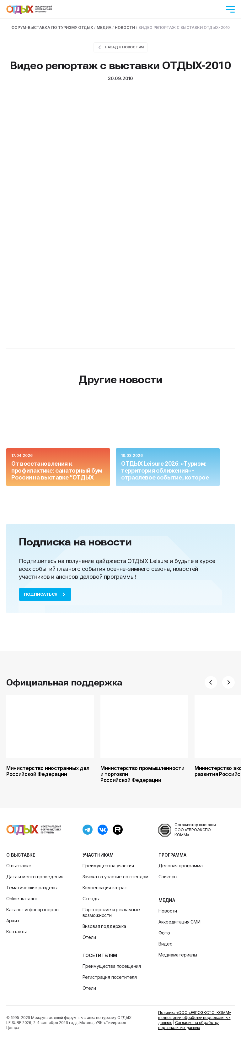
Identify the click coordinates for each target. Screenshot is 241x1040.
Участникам (98, 855)
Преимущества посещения (112, 966)
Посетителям (100, 955)
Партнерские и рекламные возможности (111, 912)
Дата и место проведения (34, 876)
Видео (165, 943)
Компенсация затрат (105, 887)
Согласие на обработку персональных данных (188, 1025)
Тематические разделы (31, 887)
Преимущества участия (108, 865)
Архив (12, 920)
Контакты (16, 931)
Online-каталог (22, 898)
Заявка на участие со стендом (116, 876)
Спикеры (167, 876)
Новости (167, 910)
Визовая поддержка (104, 926)
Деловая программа (180, 865)
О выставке (20, 855)
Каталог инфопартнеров (32, 909)
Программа (172, 855)
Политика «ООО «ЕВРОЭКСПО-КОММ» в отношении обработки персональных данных (194, 1017)
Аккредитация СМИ (179, 921)
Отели (89, 937)
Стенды (91, 898)
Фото (164, 932)
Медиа (166, 900)
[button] (211, 682)
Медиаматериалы (177, 954)
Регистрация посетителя (110, 977)
